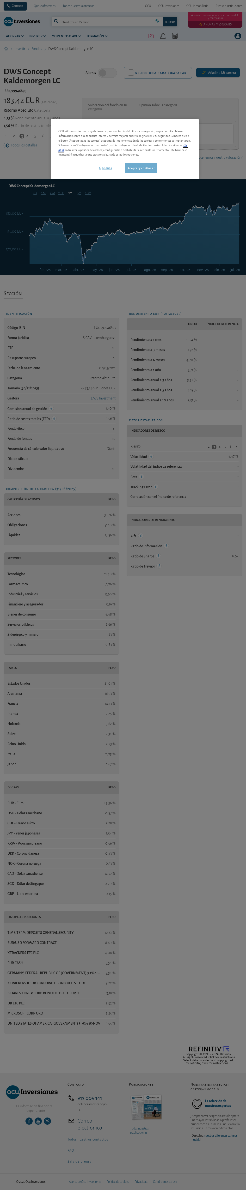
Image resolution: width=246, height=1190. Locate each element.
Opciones (105, 167)
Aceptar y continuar (141, 168)
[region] (125, 149)
